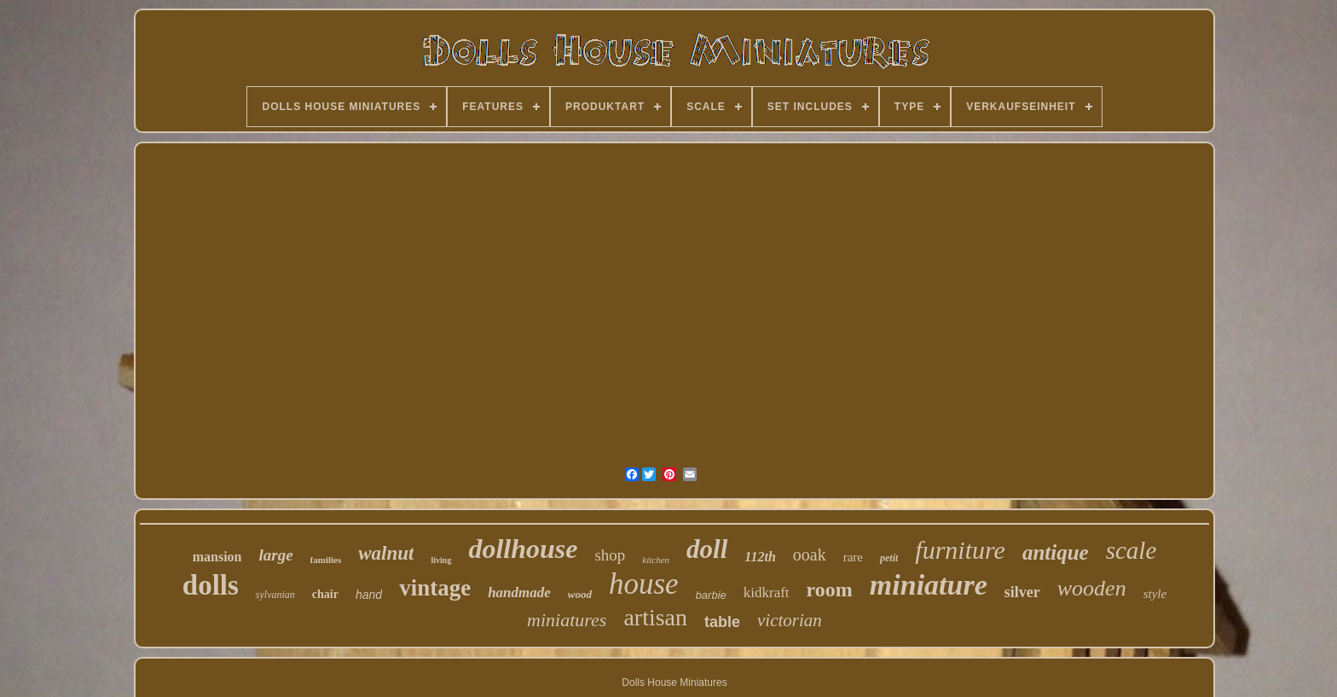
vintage (435, 588)
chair (325, 594)
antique (1055, 552)
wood (580, 594)
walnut (386, 553)
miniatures (566, 619)
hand (369, 594)
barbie (711, 595)
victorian (789, 620)
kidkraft (767, 592)
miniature (928, 585)
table (722, 621)
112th (759, 556)
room (830, 589)
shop (609, 555)
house (644, 584)
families (326, 560)
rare (853, 557)
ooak (809, 554)
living (441, 560)
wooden (1091, 588)
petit (889, 558)
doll (706, 549)
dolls (210, 585)
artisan (655, 617)
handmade (519, 592)
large (275, 555)
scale (1131, 550)
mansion (217, 556)
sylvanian (275, 595)
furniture (960, 550)
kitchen (655, 560)
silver (1022, 592)
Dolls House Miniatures (674, 682)
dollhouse (522, 548)
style (1155, 594)
